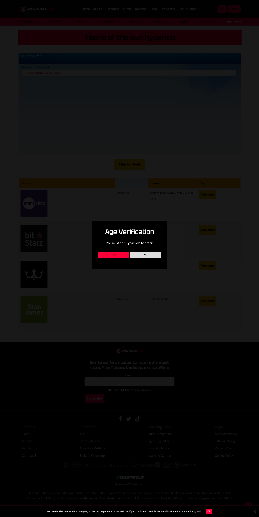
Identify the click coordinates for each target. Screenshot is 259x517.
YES (113, 254)
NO (145, 254)
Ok (208, 511)
